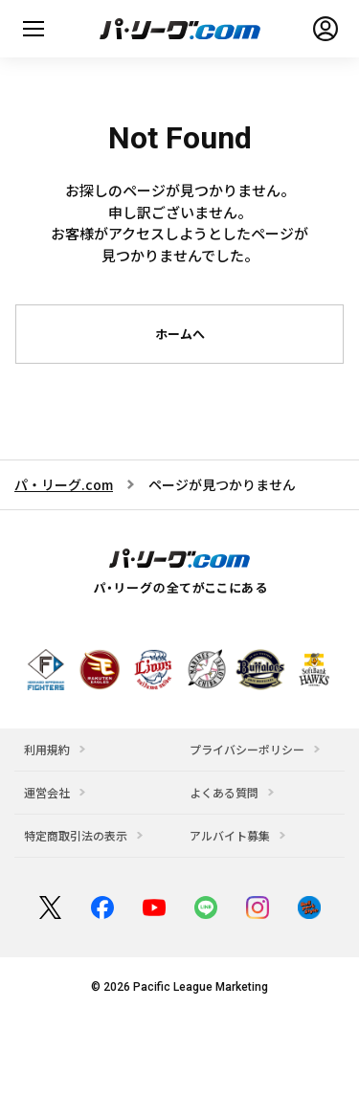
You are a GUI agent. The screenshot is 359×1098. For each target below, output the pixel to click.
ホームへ (180, 334)
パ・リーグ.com (63, 484)
